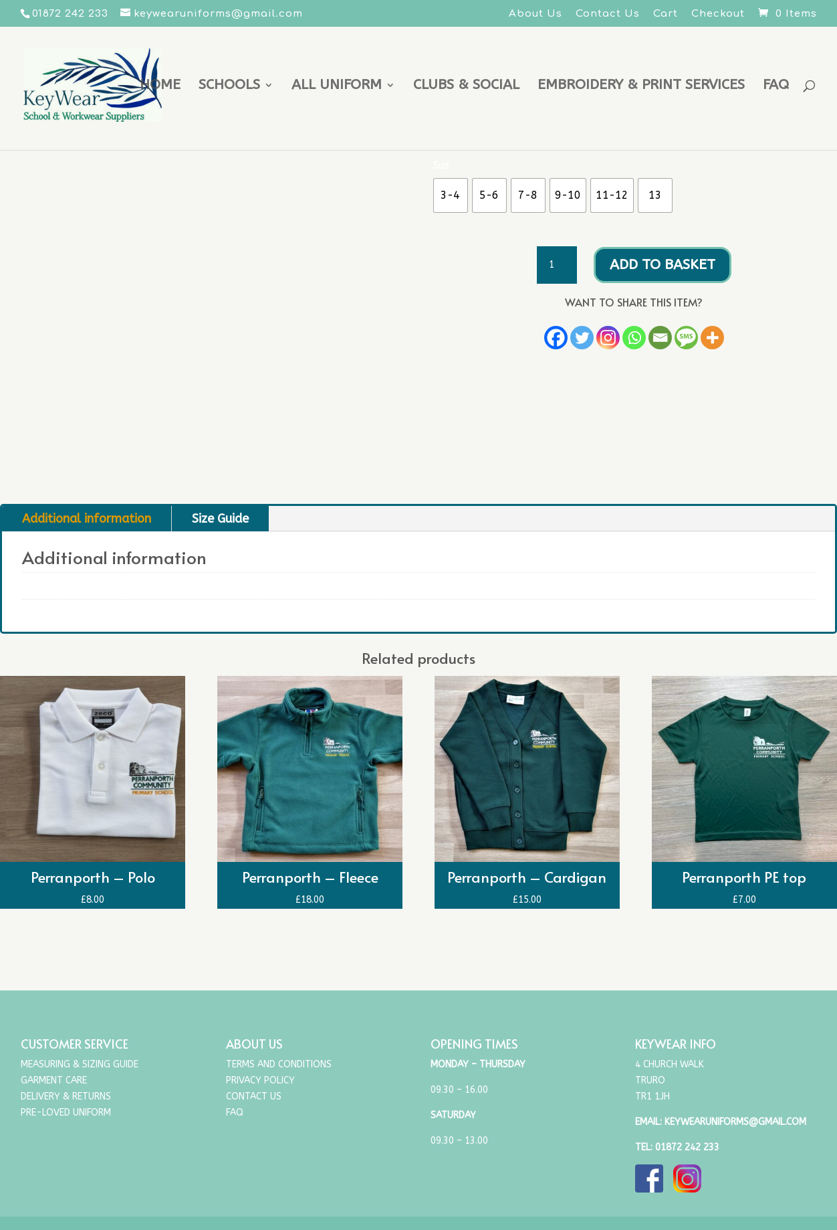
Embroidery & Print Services (641, 86)
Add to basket (662, 264)
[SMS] (686, 337)
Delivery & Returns (66, 1096)
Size (441, 165)
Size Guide (220, 518)
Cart (665, 14)
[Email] (660, 337)
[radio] (450, 195)
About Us (535, 14)
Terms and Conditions (279, 1064)
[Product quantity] (557, 265)
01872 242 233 (687, 1147)
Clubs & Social (466, 86)
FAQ (776, 86)
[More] (712, 337)
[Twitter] (582, 337)
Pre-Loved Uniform (66, 1112)
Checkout (718, 14)
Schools (229, 86)
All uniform (336, 86)
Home (160, 86)
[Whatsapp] (634, 337)
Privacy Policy (260, 1080)
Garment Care (54, 1080)
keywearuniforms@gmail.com (735, 1122)
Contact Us (608, 14)
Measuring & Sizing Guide (79, 1064)
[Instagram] (608, 337)
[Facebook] (556, 337)
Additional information (86, 518)
